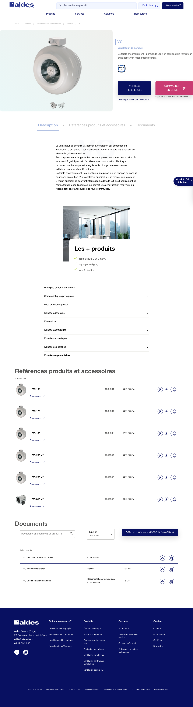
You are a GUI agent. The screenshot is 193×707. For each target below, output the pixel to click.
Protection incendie (93, 635)
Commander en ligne (171, 90)
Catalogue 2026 (173, 6)
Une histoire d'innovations (61, 640)
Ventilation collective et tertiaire (48, 24)
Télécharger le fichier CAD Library (133, 100)
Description (48, 125)
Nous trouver (159, 635)
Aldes (17, 24)
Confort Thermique (92, 629)
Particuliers (150, 6)
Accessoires (37, 397)
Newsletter (158, 646)
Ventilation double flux (94, 670)
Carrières (157, 640)
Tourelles (69, 24)
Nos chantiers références (60, 646)
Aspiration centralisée (94, 649)
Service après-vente (128, 643)
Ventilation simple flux (94, 655)
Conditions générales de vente (115, 690)
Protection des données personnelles (83, 690)
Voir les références (134, 88)
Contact (157, 629)
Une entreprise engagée (60, 629)
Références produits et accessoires (97, 125)
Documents (146, 125)
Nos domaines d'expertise (61, 635)
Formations (124, 629)
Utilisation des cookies (55, 690)
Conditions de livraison (141, 690)
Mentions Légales (161, 690)
